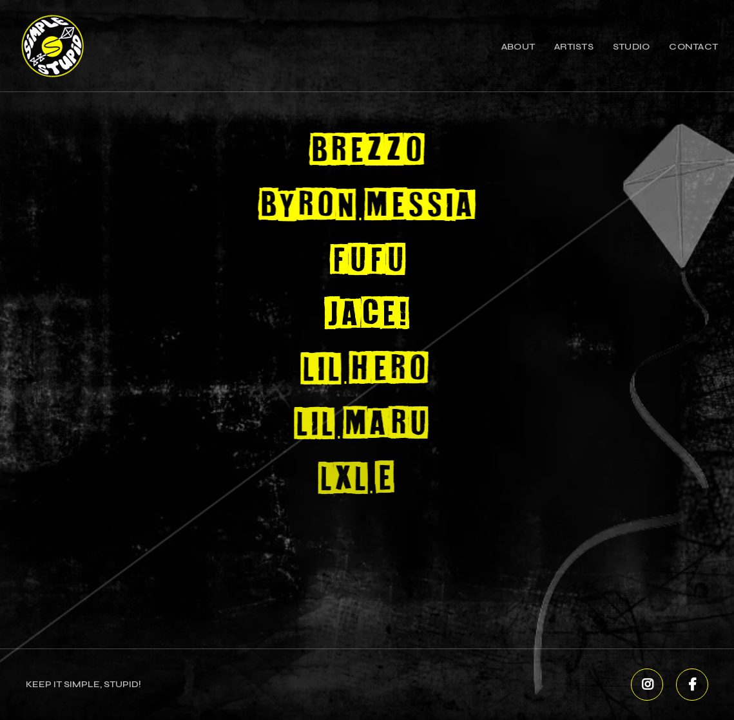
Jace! (363, 315)
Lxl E (342, 479)
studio (631, 46)
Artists (574, 46)
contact (693, 46)
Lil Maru (353, 424)
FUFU (365, 261)
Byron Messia (366, 206)
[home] (52, 45)
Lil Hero (359, 370)
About (518, 46)
